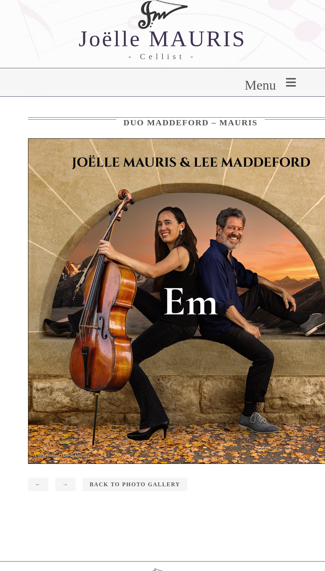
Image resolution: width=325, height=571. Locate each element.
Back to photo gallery (135, 484)
